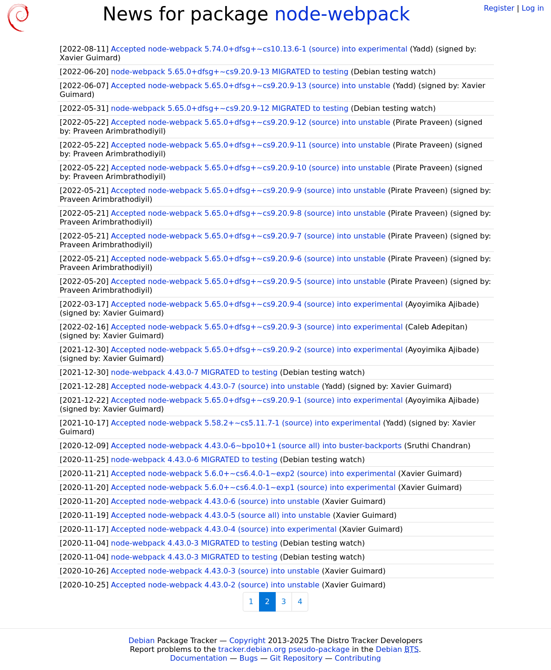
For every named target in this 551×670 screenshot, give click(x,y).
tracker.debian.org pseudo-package (284, 649)
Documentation (198, 658)
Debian (142, 640)
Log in (533, 8)
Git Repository (296, 658)
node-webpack (342, 14)
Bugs (249, 658)
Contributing (358, 658)
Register (499, 8)
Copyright (247, 640)
